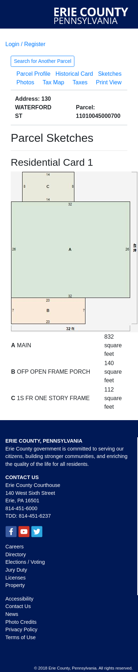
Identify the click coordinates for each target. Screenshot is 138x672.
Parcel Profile (33, 74)
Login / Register (25, 44)
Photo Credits (20, 622)
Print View (109, 82)
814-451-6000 (21, 508)
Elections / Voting (25, 562)
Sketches (110, 74)
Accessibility (19, 599)
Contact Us (18, 606)
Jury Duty (16, 570)
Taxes (80, 82)
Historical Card (74, 74)
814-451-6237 (35, 516)
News (11, 614)
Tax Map (53, 82)
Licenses (15, 578)
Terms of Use (20, 637)
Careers (14, 546)
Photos (25, 82)
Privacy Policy (21, 629)
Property (15, 585)
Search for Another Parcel (42, 61)
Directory (15, 554)
